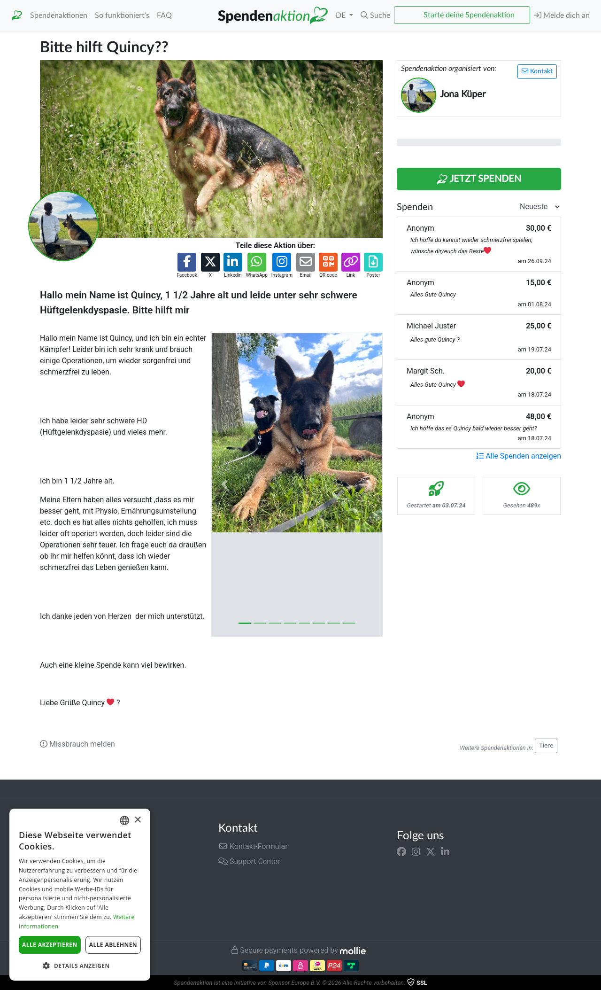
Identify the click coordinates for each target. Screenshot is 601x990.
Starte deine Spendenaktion (469, 15)
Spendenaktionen (58, 15)
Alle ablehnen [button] (113, 945)
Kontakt (537, 71)
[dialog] (79, 895)
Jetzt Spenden (479, 179)
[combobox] (124, 820)
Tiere (546, 745)
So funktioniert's (122, 15)
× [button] (137, 820)
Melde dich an (562, 15)
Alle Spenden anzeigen (518, 456)
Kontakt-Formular (253, 846)
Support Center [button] (249, 861)
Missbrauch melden (77, 744)
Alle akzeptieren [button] (49, 945)
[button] (375, 15)
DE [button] (341, 15)
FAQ (164, 15)
